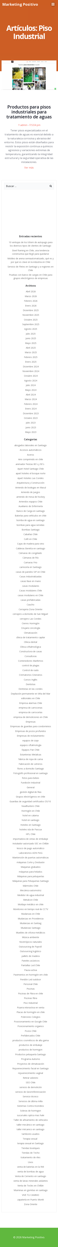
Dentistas (30, 684)
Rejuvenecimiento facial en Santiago (30, 1068)
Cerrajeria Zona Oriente (30, 609)
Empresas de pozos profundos (30, 731)
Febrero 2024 (30, 404)
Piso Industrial (31, 1002)
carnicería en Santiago (30, 567)
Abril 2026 (31, 291)
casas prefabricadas (31, 599)
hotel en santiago (30, 820)
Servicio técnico (30, 1096)
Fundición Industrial (30, 782)
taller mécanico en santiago (30, 1129)
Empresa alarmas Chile (30, 703)
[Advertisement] (29, 211)
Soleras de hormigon (30, 1110)
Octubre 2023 (31, 418)
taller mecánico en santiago (30, 1124)
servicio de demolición (30, 1087)
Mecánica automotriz (30, 890)
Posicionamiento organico (30, 1026)
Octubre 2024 (31, 375)
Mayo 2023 (30, 432)
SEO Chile (30, 1082)
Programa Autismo (30, 1059)
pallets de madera (31, 956)
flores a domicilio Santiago (30, 768)
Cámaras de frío (31, 557)
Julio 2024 (31, 385)
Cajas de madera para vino (30, 543)
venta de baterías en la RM (30, 1166)
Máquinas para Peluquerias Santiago (30, 880)
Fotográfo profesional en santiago (30, 773)
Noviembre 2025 (30, 314)
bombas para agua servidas (30, 525)
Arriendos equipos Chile (30, 501)
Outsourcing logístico (30, 951)
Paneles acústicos (31, 960)
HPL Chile (30, 834)
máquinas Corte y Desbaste (31, 862)
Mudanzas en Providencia (30, 918)
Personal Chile (31, 984)
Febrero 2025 (30, 357)
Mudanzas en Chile (30, 913)
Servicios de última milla (31, 1101)
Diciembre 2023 (31, 413)
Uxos (30, 1162)
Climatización (30, 632)
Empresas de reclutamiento (30, 735)
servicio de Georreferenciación (30, 1091)
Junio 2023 (31, 427)
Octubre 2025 (31, 319)
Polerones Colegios (30, 1016)
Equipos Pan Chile (30, 749)
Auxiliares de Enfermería (31, 506)
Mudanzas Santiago (31, 927)
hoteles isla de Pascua (30, 829)
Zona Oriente (30, 1204)
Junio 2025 (31, 338)
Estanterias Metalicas (30, 754)
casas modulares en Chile (30, 595)
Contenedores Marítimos (30, 660)
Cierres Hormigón (30, 623)
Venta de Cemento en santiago (30, 1176)
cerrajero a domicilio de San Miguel (31, 613)
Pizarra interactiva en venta (30, 1007)
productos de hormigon (30, 1049)
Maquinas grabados (31, 866)
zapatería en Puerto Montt (30, 1199)
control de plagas (30, 665)
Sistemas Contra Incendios (30, 1105)
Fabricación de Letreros (30, 763)
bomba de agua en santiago (31, 520)
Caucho (30, 604)
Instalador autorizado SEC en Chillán (31, 843)
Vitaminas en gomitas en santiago (31, 1190)
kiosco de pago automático (30, 848)
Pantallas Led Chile (30, 965)
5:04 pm (34, 125)
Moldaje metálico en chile (30, 904)
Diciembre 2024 (31, 366)
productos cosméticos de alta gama (31, 1040)
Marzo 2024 (31, 399)
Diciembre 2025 (31, 310)
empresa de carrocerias (30, 707)
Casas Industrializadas (30, 576)
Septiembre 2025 (30, 324)
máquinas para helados (30, 871)
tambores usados (30, 1133)
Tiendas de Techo (31, 1152)
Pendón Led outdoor (30, 979)
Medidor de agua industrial (30, 895)
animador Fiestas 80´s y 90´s (30, 464)
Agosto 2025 (30, 328)
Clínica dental (30, 642)
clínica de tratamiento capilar (30, 637)
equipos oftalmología (30, 745)
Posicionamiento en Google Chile (30, 1021)
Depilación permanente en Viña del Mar (30, 693)
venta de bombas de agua (30, 1171)
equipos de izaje (30, 740)
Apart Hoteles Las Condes (30, 478)
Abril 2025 (31, 347)
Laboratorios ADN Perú (30, 852)
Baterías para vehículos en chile (30, 515)
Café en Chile (30, 539)
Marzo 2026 (31, 296)
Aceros (30, 454)
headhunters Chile (31, 806)
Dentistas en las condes (31, 688)
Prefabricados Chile (30, 1035)
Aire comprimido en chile (30, 459)
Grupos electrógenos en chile (30, 796)
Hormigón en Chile (30, 810)
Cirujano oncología (30, 628)
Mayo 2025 (30, 343)
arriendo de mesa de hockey (30, 496)
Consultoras (31, 656)
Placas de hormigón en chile (31, 1012)
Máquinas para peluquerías (30, 876)
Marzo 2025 (31, 352)
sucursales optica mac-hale (30, 1115)
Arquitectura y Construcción (30, 482)
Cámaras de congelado (31, 553)
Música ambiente (30, 937)
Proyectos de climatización (30, 1063)
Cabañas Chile (31, 534)
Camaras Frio (30, 562)
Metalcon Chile (30, 899)
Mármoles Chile (30, 885)
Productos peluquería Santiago (30, 1054)
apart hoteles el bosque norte (30, 473)
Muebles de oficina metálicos (30, 932)
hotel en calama (31, 815)
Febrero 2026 (30, 300)
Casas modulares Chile (30, 590)
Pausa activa (30, 970)
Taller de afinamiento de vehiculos (30, 1119)
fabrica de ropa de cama (30, 759)
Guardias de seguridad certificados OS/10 (31, 801)
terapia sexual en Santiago (30, 1143)
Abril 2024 (31, 394)
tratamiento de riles (30, 1157)
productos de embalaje (30, 1045)
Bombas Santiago (31, 529)
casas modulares (30, 585)
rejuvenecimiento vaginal (30, 1073)
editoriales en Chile (30, 698)
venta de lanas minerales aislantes (30, 1180)
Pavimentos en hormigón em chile (30, 974)
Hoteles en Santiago (30, 824)
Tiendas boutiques (30, 1148)
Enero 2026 (31, 305)
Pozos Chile (31, 1030)
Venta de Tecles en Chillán (30, 1185)
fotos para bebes (30, 778)
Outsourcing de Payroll (30, 946)
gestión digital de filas (30, 792)
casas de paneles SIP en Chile (30, 571)
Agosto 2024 (30, 380)
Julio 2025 (31, 333)
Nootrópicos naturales (30, 941)
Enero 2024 (31, 408)
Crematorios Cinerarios (30, 674)
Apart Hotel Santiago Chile (30, 468)
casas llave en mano (30, 581)
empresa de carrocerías (30, 712)
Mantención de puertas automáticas (30, 857)
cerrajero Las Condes (30, 618)
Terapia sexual (31, 1138)
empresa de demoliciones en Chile (30, 717)
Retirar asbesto (30, 1077)
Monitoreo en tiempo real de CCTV (30, 909)
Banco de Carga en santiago (30, 510)
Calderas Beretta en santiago (30, 548)
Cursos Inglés (30, 679)
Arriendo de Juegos (30, 492)
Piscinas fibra (30, 998)
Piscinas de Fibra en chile (30, 993)
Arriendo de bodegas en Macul (30, 487)
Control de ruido (30, 670)
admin (22, 125)
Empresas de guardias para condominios (30, 726)
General (30, 787)
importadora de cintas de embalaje (30, 838)
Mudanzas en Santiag (30, 923)
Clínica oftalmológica (30, 646)
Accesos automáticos (30, 449)
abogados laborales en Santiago (30, 445)
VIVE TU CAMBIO (30, 1195)
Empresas (31, 721)
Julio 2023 (31, 422)
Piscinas (31, 988)
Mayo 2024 (30, 389)
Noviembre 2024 (30, 371)
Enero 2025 (31, 361)
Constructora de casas (30, 651)
